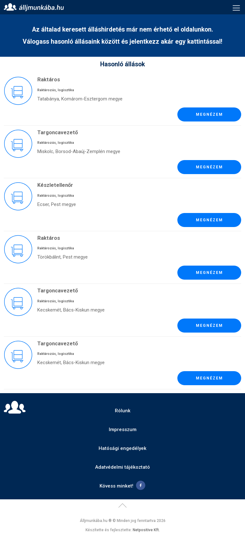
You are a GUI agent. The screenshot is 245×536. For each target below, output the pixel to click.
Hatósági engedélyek (122, 448)
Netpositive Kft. (146, 530)
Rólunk (122, 411)
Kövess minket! (116, 486)
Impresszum (123, 429)
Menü (236, 7)
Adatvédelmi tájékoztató (122, 467)
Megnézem (209, 114)
